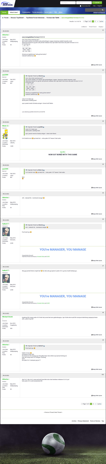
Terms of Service (95, 421)
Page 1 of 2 (88, 21)
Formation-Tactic (40, 256)
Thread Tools (92, 26)
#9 (103, 340)
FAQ (55, 12)
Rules (60, 12)
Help (94, 5)
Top (103, 421)
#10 (103, 374)
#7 (103, 266)
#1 (103, 30)
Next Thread (58, 412)
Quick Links (48, 12)
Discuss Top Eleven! (17, 17)
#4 (103, 164)
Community (26, 12)
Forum (4, 12)
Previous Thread (49, 412)
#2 (103, 70)
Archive (74, 421)
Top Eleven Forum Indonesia (35, 17)
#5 (103, 193)
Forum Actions (37, 12)
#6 (103, 219)
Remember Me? (86, 6)
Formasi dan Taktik (53, 17)
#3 (103, 121)
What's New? (14, 12)
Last (101, 21)
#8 (103, 312)
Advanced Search (99, 12)
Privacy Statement (83, 421)
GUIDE (48, 256)
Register (100, 5)
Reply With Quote (97, 65)
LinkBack (83, 26)
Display (100, 26)
